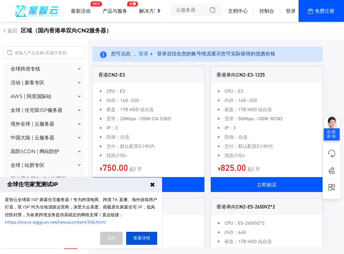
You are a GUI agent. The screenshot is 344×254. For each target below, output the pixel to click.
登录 (291, 11)
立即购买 (267, 184)
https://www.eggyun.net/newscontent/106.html (55, 222)
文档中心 (238, 11)
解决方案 (149, 11)
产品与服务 (117, 8)
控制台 (266, 11)
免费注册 (324, 11)
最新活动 (82, 8)
